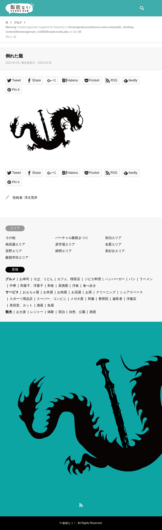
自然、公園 (77, 312)
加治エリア (113, 238)
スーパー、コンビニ (51, 299)
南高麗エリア (15, 244)
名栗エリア (113, 244)
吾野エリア (13, 251)
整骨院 (103, 299)
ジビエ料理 (93, 279)
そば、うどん (43, 279)
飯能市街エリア (16, 257)
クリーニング (106, 292)
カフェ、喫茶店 (68, 279)
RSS (81, 505)
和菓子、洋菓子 (31, 286)
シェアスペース (131, 292)
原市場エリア (65, 244)
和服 (91, 299)
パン (132, 279)
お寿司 (24, 279)
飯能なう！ (69, 523)
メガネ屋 (76, 299)
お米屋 (48, 292)
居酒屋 (63, 286)
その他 (10, 238)
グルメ (10, 279)
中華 (13, 286)
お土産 (21, 312)
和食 (50, 286)
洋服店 (131, 299)
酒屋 (40, 305)
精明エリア (63, 251)
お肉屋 (62, 292)
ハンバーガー (115, 279)
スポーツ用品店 (21, 299)
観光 (8, 312)
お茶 (88, 292)
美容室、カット (21, 305)
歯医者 (117, 299)
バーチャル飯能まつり (71, 238)
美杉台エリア (115, 251)
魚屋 (50, 305)
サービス (12, 292)
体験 (50, 312)
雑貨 (92, 312)
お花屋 (76, 292)
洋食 (75, 286)
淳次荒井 (30, 198)
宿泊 (61, 312)
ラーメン (146, 279)
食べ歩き (89, 286)
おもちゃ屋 (31, 292)
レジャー (36, 312)
